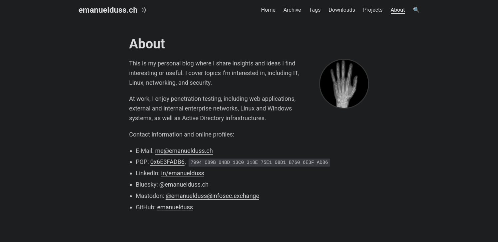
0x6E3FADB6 (167, 161)
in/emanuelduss (182, 173)
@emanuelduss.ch (184, 184)
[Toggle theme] (144, 10)
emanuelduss (175, 207)
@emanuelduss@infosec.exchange (212, 195)
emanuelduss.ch (108, 10)
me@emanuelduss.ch (184, 150)
